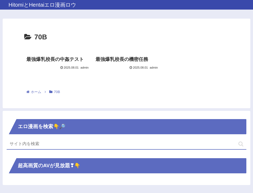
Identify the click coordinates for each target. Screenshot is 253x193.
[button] (241, 144)
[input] (126, 144)
